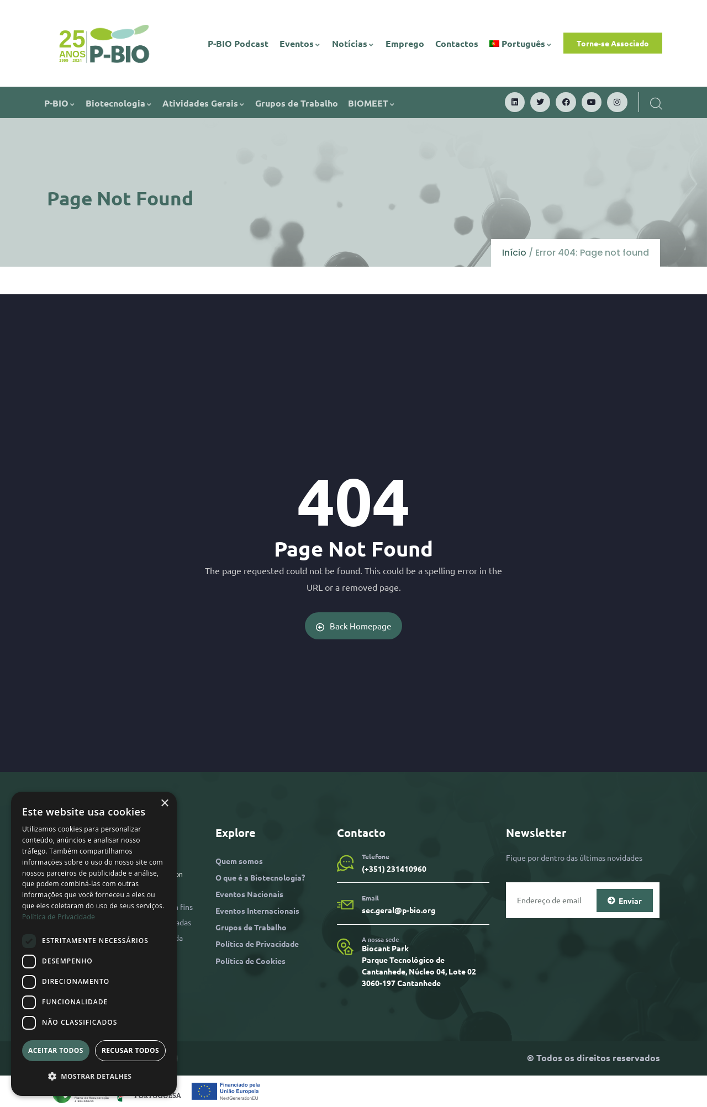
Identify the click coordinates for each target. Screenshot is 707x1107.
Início (514, 252)
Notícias (353, 43)
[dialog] (94, 944)
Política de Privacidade (257, 944)
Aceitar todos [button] (55, 1050)
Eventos (300, 43)
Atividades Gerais (203, 103)
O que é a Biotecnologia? (260, 877)
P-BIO (60, 103)
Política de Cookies (250, 961)
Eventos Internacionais (257, 910)
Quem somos (239, 861)
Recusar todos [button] (130, 1050)
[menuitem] (521, 43)
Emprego (405, 43)
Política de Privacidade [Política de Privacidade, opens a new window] (58, 916)
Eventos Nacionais (249, 894)
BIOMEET (371, 103)
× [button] (164, 803)
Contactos (456, 43)
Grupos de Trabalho (296, 103)
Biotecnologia (119, 103)
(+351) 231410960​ (394, 868)
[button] (94, 1076)
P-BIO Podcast (238, 43)
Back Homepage (354, 626)
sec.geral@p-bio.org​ (398, 910)
